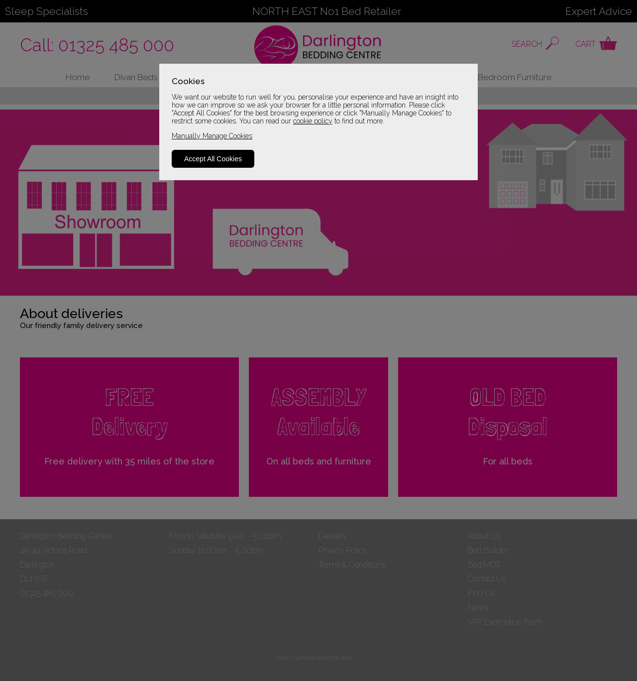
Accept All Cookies (213, 159)
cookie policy (312, 121)
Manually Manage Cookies (212, 136)
